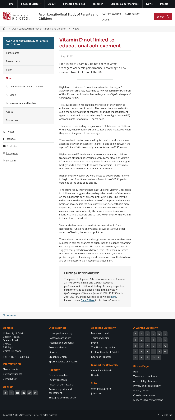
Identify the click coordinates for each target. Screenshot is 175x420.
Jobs (94, 383)
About (52, 3)
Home (10, 3)
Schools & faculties (74, 3)
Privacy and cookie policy (147, 385)
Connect (8, 386)
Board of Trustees (101, 356)
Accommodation (57, 347)
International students (61, 342)
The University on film (103, 347)
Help (135, 371)
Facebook (10, 138)
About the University (103, 327)
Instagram (12, 153)
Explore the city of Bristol (105, 352)
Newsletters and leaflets (23, 103)
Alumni (106, 19)
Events (94, 342)
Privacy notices (141, 390)
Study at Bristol (30, 3)
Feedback (11, 316)
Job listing (96, 393)
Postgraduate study (60, 338)
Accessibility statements (146, 381)
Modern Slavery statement (148, 400)
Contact (8, 327)
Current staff (132, 13)
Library (53, 352)
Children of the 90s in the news (27, 86)
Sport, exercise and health (63, 361)
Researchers (13, 61)
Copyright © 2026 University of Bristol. (21, 415)
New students (10, 369)
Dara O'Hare (88, 300)
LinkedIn (11, 160)
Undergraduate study (61, 333)
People (164, 3)
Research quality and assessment (60, 391)
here (113, 296)
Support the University (104, 365)
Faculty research (58, 379)
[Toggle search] (163, 16)
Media (13, 95)
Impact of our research (61, 384)
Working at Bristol (101, 388)
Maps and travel (100, 333)
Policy (9, 69)
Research (97, 3)
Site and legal (141, 366)
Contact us (12, 120)
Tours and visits (100, 338)
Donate (95, 375)
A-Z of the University (145, 327)
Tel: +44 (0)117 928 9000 (16, 356)
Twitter (10, 131)
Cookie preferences (144, 395)
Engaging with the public (62, 397)
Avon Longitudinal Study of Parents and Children (39, 28)
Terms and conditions (145, 376)
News (149, 3)
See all (155, 357)
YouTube (12, 146)
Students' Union (58, 356)
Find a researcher (58, 375)
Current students (111, 13)
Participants (12, 52)
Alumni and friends (101, 370)
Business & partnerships (125, 3)
